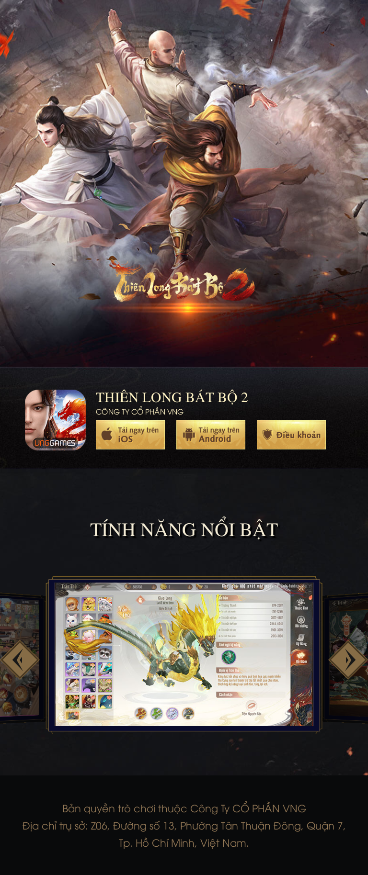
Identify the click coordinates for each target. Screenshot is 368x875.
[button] (20, 660)
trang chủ (181, 285)
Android (210, 434)
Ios (130, 434)
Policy (291, 434)
